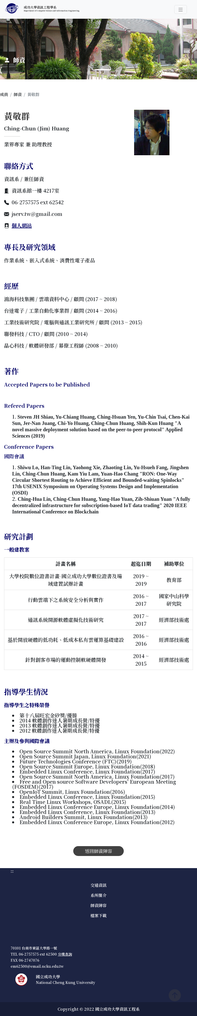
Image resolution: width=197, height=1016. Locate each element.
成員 (4, 94)
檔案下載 (98, 915)
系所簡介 (98, 895)
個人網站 (22, 225)
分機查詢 (65, 954)
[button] (180, 9)
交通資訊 (98, 885)
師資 (18, 94)
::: (1, 22)
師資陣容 (98, 905)
